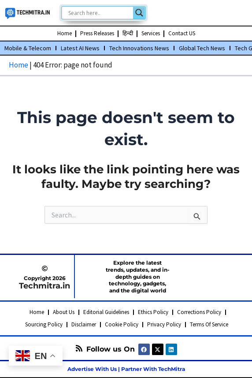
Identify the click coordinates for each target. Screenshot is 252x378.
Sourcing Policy (44, 324)
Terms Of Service (209, 324)
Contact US (181, 33)
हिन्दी (127, 33)
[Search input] (99, 13)
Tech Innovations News (139, 48)
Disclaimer (83, 324)
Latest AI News (80, 48)
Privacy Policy (164, 324)
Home (64, 33)
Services (150, 33)
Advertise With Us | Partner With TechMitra (126, 369)
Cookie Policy (121, 324)
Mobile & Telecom (27, 48)
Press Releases (97, 33)
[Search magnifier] (139, 13)
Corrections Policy (199, 312)
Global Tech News (202, 48)
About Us (63, 312)
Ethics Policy (153, 312)
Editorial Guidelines (106, 312)
